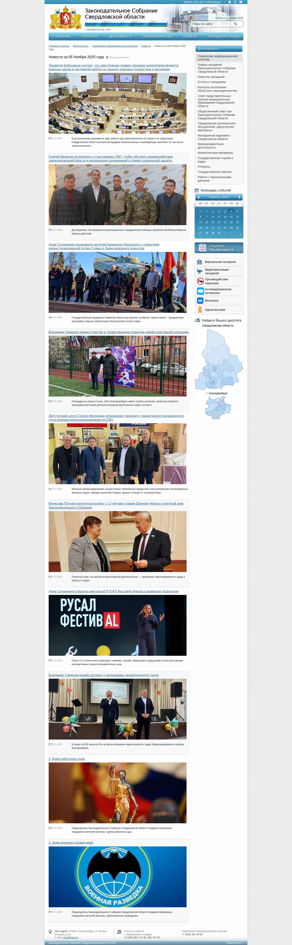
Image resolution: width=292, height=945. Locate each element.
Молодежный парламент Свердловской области (214, 137)
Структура (89, 36)
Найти (235, 24)
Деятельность (120, 36)
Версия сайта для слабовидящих (202, 2)
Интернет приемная (219, 247)
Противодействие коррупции (216, 281)
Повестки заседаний (211, 76)
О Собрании (60, 36)
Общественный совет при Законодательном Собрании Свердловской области (216, 115)
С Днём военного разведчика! (71, 842)
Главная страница (59, 46)
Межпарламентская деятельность (211, 145)
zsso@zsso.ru (70, 937)
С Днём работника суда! (67, 759)
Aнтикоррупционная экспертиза (218, 291)
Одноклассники (215, 309)
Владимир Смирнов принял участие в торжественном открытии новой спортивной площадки (119, 332)
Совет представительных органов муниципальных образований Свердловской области (216, 101)
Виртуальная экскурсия (220, 261)
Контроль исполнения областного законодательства (217, 89)
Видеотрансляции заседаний (217, 271)
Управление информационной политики (114, 46)
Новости (146, 46)
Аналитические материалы (215, 152)
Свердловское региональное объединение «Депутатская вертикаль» (217, 127)
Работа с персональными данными (214, 178)
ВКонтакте (212, 300)
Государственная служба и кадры (215, 159)
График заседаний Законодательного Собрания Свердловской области (217, 68)
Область (190, 36)
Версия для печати (119, 57)
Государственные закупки (214, 171)
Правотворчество (157, 36)
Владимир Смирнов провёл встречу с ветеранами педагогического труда (104, 675)
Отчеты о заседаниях (212, 82)
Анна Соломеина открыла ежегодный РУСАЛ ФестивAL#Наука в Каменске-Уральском (114, 591)
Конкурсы (204, 166)
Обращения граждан (224, 36)
